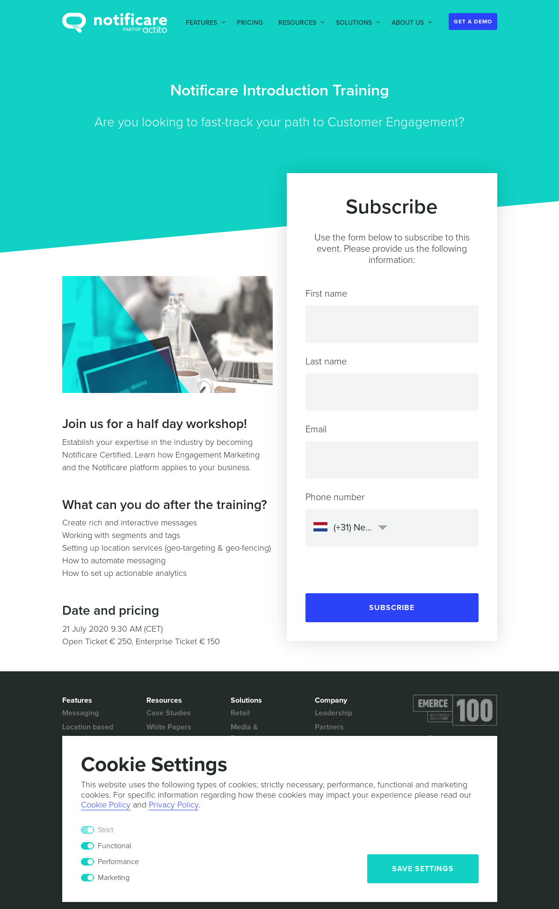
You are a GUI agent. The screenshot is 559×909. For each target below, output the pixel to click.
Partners (329, 727)
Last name (326, 361)
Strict (105, 830)
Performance (118, 861)
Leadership (333, 713)
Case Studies (168, 713)
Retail (240, 713)
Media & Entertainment (254, 732)
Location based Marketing (87, 732)
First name (326, 293)
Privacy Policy (173, 805)
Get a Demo (473, 21)
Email (316, 429)
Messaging (80, 713)
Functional (114, 846)
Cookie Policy (106, 805)
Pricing (250, 23)
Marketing (114, 877)
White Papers (168, 727)
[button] (203, 23)
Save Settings (423, 868)
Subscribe (391, 607)
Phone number (334, 497)
